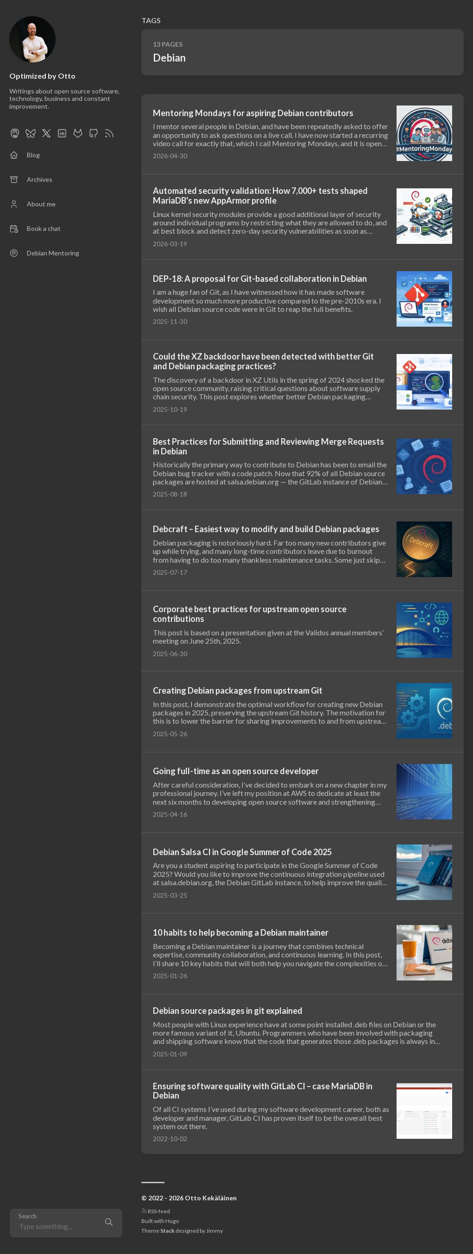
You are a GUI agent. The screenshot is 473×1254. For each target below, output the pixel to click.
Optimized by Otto (42, 75)
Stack (167, 1230)
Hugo (172, 1220)
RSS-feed (155, 1211)
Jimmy (214, 1230)
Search (28, 1216)
